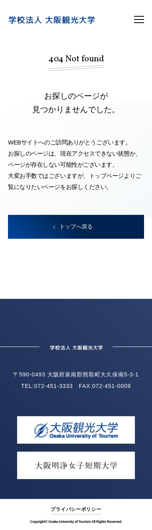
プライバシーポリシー (76, 509)
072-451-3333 (53, 386)
